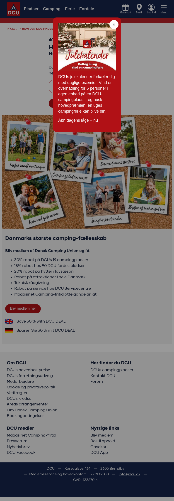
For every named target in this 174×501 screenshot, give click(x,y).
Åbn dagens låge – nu (78, 120)
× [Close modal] (114, 24)
